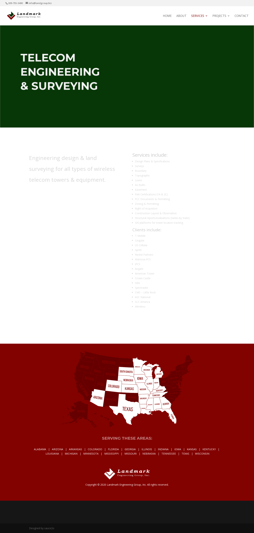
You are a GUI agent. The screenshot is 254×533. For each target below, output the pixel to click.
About (181, 16)
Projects (219, 16)
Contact (242, 16)
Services (197, 16)
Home (167, 16)
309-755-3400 (15, 3)
